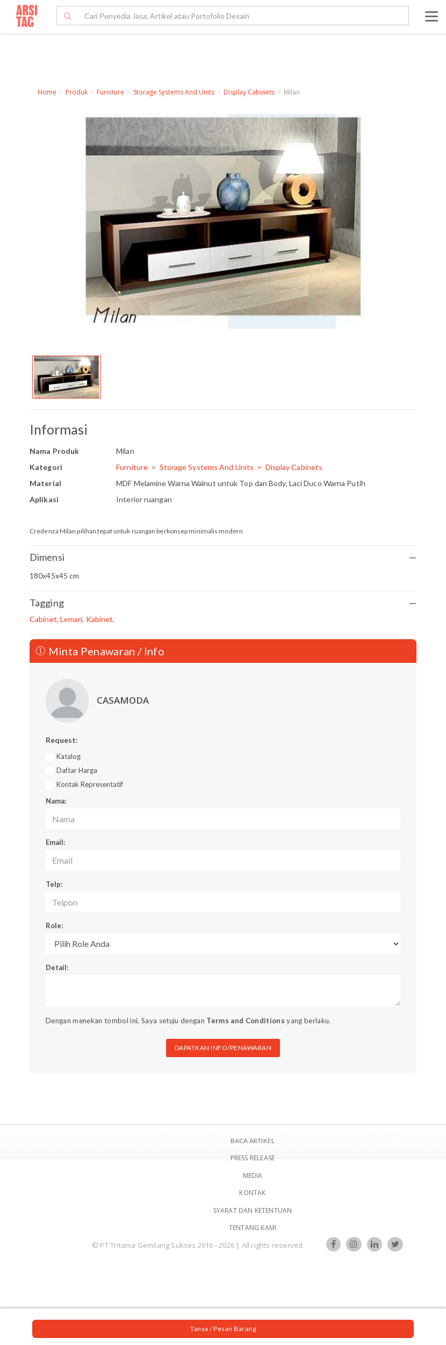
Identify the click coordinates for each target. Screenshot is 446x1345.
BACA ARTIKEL (253, 1141)
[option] (67, 377)
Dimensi (223, 557)
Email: (55, 842)
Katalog (68, 756)
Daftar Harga (76, 770)
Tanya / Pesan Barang (223, 1329)
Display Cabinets (249, 92)
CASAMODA (123, 700)
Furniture (110, 92)
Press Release (253, 1157)
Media (253, 1175)
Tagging (223, 603)
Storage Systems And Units (173, 92)
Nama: (56, 801)
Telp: (54, 884)
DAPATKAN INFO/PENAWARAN (223, 1048)
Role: (54, 925)
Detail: (57, 967)
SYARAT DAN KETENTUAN (252, 1210)
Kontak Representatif (89, 784)
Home (47, 92)
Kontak (252, 1192)
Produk (77, 92)
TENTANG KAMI (252, 1227)
